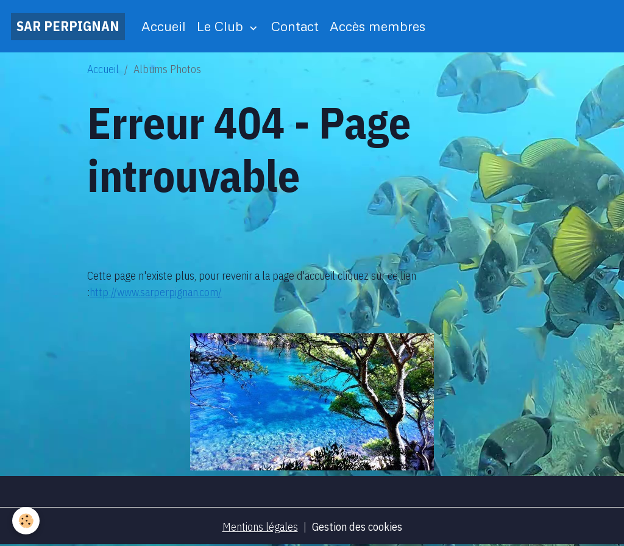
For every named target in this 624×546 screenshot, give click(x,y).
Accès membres (377, 26)
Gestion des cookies (357, 527)
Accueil (163, 26)
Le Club (222, 26)
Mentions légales (260, 527)
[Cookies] (26, 520)
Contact (295, 26)
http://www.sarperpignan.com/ (156, 292)
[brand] (68, 26)
